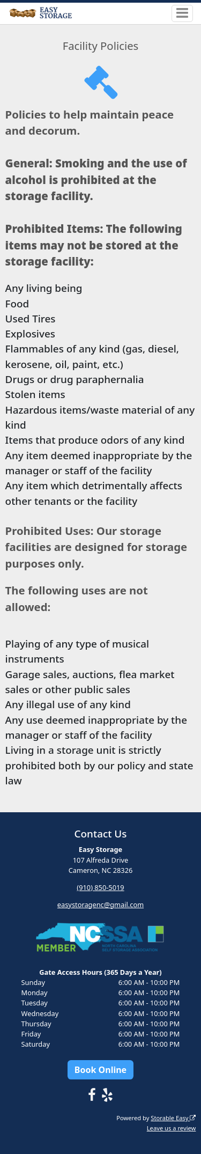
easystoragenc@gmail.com (100, 904)
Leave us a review (171, 1128)
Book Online (100, 1070)
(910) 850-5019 (100, 887)
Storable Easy (173, 1118)
